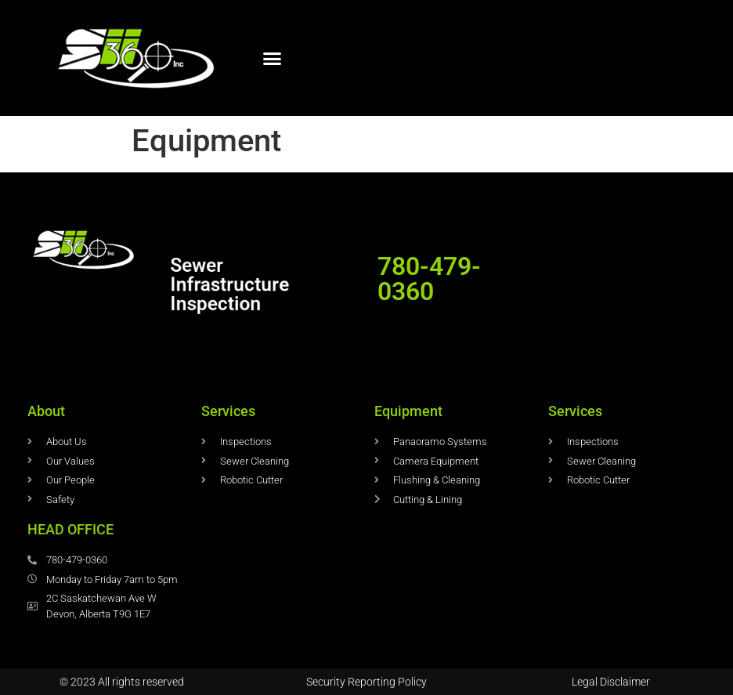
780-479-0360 (429, 279)
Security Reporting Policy (366, 681)
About (46, 411)
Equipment (408, 411)
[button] (272, 58)
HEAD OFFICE (70, 529)
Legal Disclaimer (611, 681)
